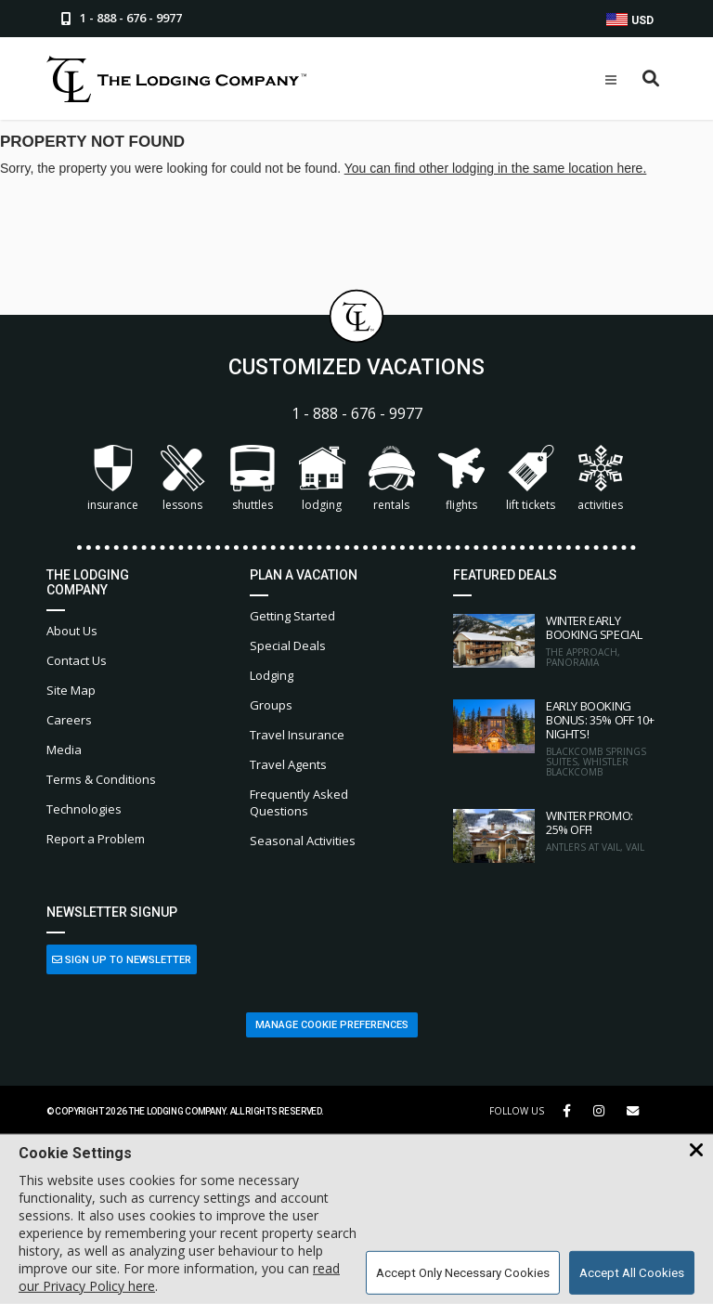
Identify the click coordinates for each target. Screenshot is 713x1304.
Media (64, 749)
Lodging (322, 479)
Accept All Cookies (631, 1273)
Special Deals (288, 645)
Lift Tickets (530, 479)
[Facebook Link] (567, 1110)
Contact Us (76, 660)
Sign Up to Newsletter (121, 960)
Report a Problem (95, 838)
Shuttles (252, 479)
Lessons (183, 479)
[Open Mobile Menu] (610, 80)
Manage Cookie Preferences (331, 1025)
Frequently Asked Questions (299, 802)
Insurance (112, 479)
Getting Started (292, 615)
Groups (271, 705)
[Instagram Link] (598, 1110)
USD (630, 20)
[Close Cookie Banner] (696, 1151)
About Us (71, 630)
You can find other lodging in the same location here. (495, 168)
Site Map (71, 690)
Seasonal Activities (303, 840)
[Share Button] (633, 1111)
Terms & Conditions (101, 779)
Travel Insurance (297, 734)
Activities (600, 479)
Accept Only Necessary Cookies (463, 1273)
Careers (69, 719)
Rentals (392, 479)
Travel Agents (288, 764)
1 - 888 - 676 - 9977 (357, 414)
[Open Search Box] (651, 79)
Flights (461, 479)
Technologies (84, 809)
